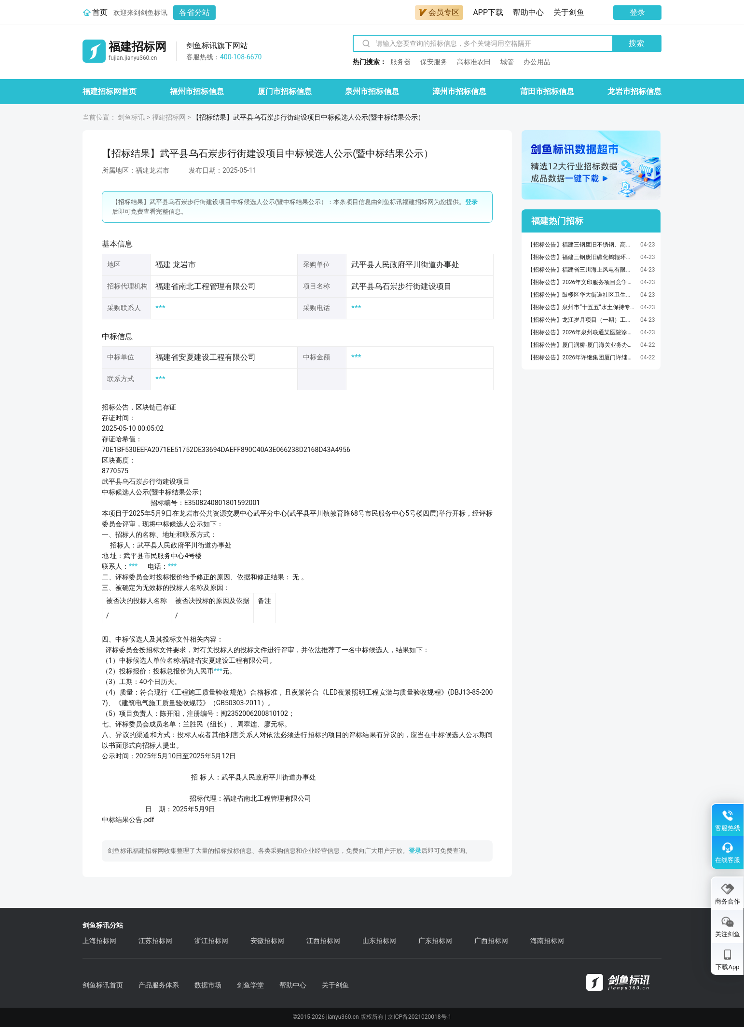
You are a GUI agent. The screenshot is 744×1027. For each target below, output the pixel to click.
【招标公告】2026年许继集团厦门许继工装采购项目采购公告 (581, 357)
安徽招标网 (267, 941)
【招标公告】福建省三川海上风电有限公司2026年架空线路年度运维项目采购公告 (581, 269)
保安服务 (433, 62)
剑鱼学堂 (250, 985)
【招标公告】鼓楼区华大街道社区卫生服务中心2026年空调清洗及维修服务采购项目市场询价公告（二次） (581, 294)
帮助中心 (528, 12)
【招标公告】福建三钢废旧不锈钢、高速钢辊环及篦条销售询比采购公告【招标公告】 (581, 244)
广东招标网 (435, 941)
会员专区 (439, 12)
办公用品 (537, 62)
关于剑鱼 (568, 12)
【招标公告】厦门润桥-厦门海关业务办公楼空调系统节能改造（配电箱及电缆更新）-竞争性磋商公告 (581, 345)
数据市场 (207, 985)
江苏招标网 (155, 941)
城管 (507, 62)
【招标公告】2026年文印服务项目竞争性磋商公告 (581, 282)
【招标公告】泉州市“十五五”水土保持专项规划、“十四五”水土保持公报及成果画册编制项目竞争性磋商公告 (581, 307)
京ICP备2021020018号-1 (419, 1016)
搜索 (636, 43)
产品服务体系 (158, 985)
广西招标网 (491, 941)
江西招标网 (323, 941)
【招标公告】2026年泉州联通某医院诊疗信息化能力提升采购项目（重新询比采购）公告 (581, 332)
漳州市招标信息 (459, 91)
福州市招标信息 (197, 91)
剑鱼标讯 (131, 117)
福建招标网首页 (110, 91)
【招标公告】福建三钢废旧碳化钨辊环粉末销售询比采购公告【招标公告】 (581, 257)
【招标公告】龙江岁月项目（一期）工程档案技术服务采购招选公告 (581, 319)
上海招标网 (99, 941)
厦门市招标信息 (285, 91)
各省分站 (194, 12)
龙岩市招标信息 (634, 91)
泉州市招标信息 (372, 91)
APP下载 (488, 12)
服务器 (400, 62)
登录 (637, 12)
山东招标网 (379, 941)
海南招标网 (547, 941)
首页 (100, 12)
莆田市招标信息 (547, 91)
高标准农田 (474, 62)
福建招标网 (169, 117)
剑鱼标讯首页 (103, 985)
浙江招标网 (211, 941)
